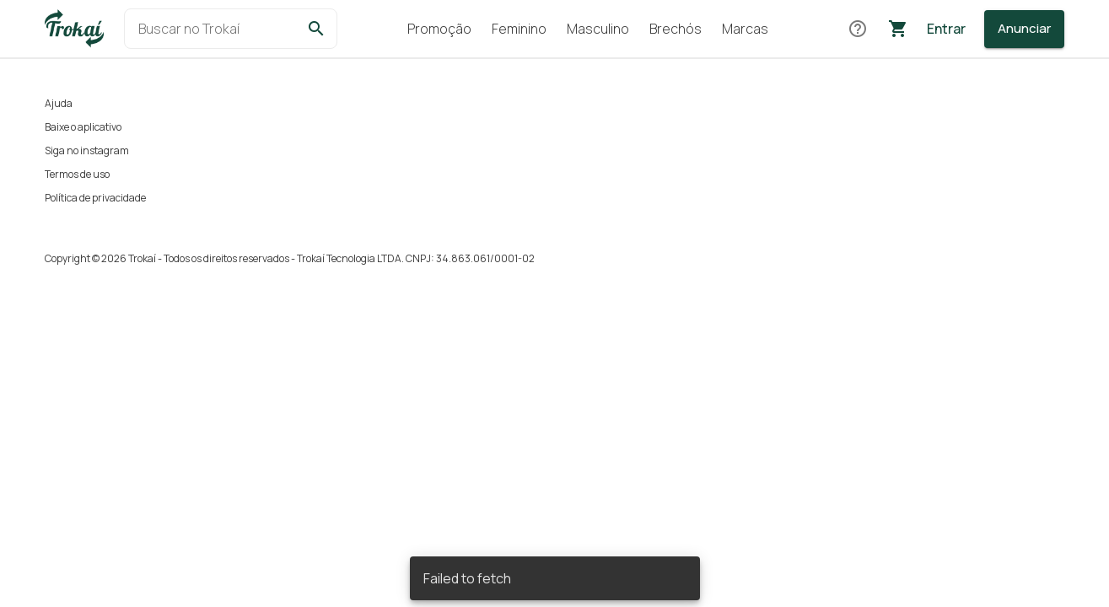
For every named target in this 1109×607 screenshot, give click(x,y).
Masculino (598, 28)
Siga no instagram (87, 150)
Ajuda (59, 103)
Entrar (946, 28)
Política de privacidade (95, 198)
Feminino (519, 28)
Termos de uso (77, 174)
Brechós (675, 28)
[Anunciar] (1024, 29)
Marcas (745, 28)
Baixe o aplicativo (83, 127)
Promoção (439, 28)
